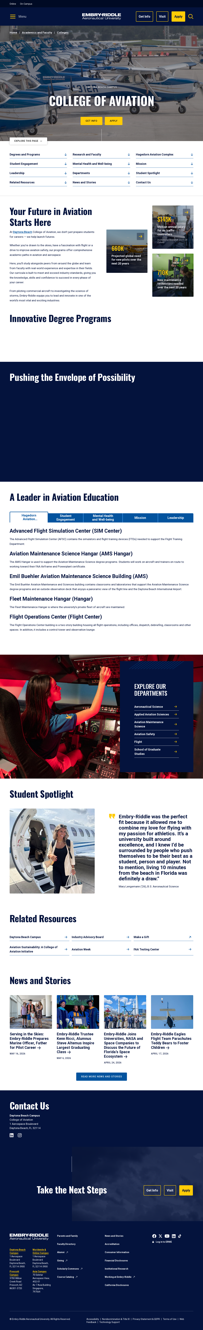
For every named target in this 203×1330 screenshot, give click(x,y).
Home (13, 32)
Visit (162, 16)
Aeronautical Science (148, 706)
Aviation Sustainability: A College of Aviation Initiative (33, 949)
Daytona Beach (22, 232)
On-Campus (26, 4)
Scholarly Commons (68, 1268)
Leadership (17, 173)
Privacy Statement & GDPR (146, 1319)
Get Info (144, 16)
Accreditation (112, 1244)
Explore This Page (26, 141)
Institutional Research (116, 1268)
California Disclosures (117, 1285)
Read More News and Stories (101, 1076)
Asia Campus (40, 1271)
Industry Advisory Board (88, 937)
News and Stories (84, 182)
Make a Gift (141, 937)
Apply (113, 120)
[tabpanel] (101, 584)
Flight (138, 741)
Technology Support (109, 1322)
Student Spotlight (148, 173)
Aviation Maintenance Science (148, 724)
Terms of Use (170, 1319)
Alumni (61, 1252)
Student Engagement (24, 163)
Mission (141, 163)
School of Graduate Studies (147, 751)
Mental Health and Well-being (92, 163)
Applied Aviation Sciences (151, 714)
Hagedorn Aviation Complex (154, 154)
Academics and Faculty (37, 32)
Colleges (63, 32)
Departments (81, 173)
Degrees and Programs (25, 154)
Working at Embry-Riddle (118, 1277)
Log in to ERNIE (164, 1242)
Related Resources (22, 182)
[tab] (29, 517)
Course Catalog (65, 1277)
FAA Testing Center (146, 949)
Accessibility (92, 1319)
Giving (60, 1260)
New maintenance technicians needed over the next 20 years (171, 278)
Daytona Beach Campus (25, 937)
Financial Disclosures (116, 1260)
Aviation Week (81, 949)
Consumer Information (117, 1252)
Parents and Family (67, 1236)
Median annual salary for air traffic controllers (171, 225)
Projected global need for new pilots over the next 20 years (126, 254)
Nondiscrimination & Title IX (116, 1319)
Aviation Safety (144, 734)
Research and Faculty (87, 154)
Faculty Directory (66, 1244)
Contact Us (143, 182)
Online (13, 4)
